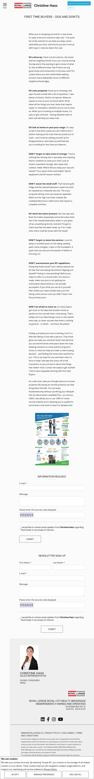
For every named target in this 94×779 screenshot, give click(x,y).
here (47, 81)
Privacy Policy (50, 769)
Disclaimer (68, 733)
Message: (23, 494)
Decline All (76, 774)
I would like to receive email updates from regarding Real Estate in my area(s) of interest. (52, 528)
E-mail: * (23, 483)
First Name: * (25, 562)
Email (23, 683)
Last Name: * (59, 562)
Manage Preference (44, 774)
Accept (15, 774)
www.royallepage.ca (32, 733)
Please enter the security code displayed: (37, 509)
